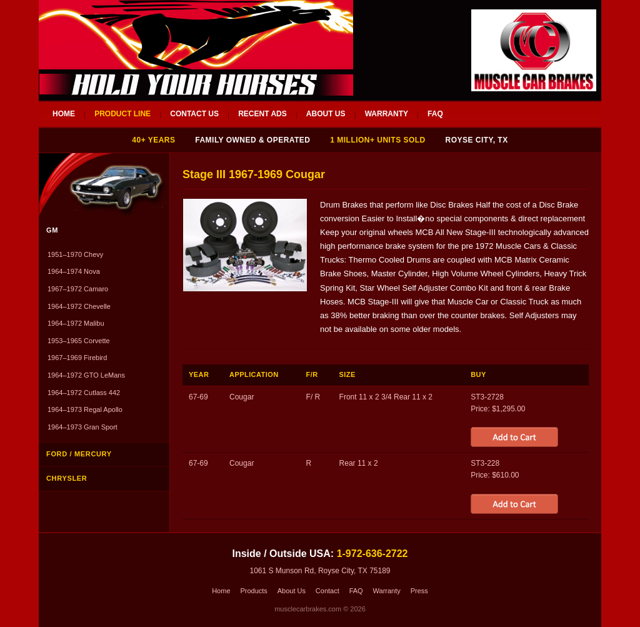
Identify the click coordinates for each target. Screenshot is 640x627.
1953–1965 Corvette (79, 340)
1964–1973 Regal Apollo (85, 409)
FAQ (435, 113)
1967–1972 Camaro (78, 289)
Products (253, 590)
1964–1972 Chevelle (79, 306)
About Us (292, 590)
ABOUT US (326, 113)
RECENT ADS (262, 113)
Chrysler (66, 478)
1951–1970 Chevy (75, 254)
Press (419, 590)
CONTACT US (194, 113)
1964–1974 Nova (74, 271)
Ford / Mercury (79, 454)
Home (221, 590)
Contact (327, 590)
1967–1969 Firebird (77, 357)
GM (52, 230)
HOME (63, 113)
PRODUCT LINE (122, 113)
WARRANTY (386, 113)
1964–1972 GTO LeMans (86, 375)
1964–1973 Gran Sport (83, 427)
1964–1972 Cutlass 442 (84, 392)
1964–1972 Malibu (76, 323)
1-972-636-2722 (372, 553)
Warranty (387, 590)
